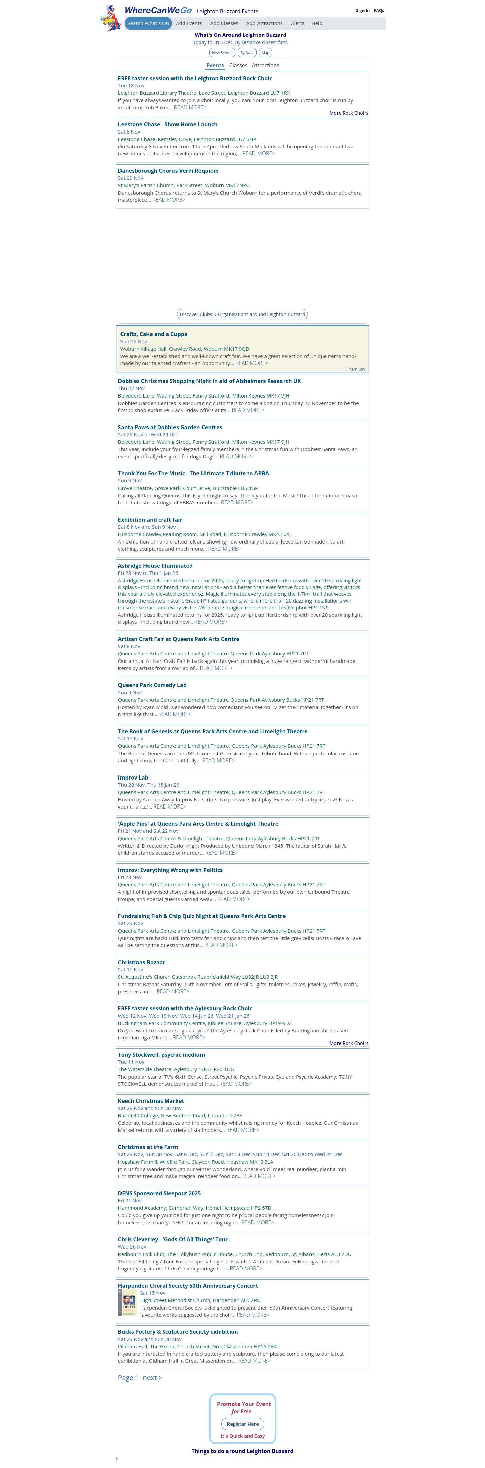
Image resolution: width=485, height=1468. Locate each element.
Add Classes (225, 23)
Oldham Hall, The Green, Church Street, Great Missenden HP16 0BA (197, 1346)
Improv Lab (133, 777)
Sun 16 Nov (133, 341)
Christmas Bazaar (141, 962)
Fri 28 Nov (130, 877)
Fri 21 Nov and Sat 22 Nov (148, 830)
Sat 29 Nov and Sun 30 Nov (150, 1108)
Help (317, 23)
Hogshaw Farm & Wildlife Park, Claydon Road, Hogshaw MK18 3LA (195, 1161)
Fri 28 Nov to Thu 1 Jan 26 (148, 572)
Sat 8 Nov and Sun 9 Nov (147, 526)
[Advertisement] (242, 257)
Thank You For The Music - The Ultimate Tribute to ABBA (193, 473)
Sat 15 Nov (130, 738)
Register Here (243, 1424)
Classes (238, 65)
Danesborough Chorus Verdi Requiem (168, 170)
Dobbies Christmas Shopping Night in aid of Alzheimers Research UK (209, 381)
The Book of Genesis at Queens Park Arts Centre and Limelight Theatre (213, 731)
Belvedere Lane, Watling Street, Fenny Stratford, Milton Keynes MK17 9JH (204, 395)
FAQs (379, 10)
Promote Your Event (244, 1407)
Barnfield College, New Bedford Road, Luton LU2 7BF (180, 1115)
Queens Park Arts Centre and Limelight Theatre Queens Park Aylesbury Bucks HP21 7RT (221, 699)
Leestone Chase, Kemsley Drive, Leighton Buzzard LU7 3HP (187, 139)
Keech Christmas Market (151, 1101)
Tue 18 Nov (131, 85)
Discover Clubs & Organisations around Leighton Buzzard (242, 314)
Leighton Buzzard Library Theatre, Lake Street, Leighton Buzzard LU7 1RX (204, 92)
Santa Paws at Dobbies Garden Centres (170, 427)
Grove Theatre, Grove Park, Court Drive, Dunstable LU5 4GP (188, 488)
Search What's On (148, 23)
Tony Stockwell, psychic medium (161, 1054)
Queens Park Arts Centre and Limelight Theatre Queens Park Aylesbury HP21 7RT (213, 653)
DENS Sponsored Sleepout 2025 (159, 1193)
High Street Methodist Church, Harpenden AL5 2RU (200, 1300)
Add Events (190, 23)
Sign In (363, 10)
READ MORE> (190, 107)
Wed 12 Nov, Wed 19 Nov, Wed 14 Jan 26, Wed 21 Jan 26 (184, 1015)
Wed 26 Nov (132, 1246)
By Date (247, 52)
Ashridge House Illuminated (155, 565)
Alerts (297, 23)
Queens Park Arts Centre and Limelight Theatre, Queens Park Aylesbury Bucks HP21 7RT (221, 745)
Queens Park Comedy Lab (152, 685)
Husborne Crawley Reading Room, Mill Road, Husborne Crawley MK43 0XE (205, 534)
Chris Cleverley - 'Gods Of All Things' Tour (173, 1239)
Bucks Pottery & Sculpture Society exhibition (178, 1331)
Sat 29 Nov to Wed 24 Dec (148, 434)
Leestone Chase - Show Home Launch (168, 124)
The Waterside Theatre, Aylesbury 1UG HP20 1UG (176, 1069)
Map (265, 52)
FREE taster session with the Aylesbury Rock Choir (185, 1008)
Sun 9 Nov (130, 480)
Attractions (265, 65)
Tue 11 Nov (131, 1061)
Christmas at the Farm (148, 1147)
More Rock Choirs (349, 113)
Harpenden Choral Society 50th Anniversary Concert (188, 1285)
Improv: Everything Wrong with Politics (170, 870)
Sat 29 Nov (130, 177)
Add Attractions (265, 23)
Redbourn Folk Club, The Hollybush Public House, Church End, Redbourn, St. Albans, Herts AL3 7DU (235, 1254)
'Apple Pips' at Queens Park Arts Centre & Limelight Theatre (198, 823)
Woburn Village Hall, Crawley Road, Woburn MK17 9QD (184, 348)
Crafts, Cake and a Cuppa (154, 334)
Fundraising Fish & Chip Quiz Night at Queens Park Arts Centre (202, 916)
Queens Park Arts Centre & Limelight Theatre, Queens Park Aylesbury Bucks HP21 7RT (219, 838)
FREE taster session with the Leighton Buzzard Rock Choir (195, 78)
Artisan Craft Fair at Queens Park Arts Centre (178, 639)
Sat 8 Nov (129, 131)
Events (215, 65)
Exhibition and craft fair (150, 519)
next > (152, 1377)
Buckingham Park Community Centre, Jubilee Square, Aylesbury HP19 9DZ (205, 1023)
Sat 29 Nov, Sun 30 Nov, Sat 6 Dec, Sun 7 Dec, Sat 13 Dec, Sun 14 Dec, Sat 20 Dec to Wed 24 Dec (230, 1154)
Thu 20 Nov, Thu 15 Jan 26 (148, 784)
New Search (222, 52)
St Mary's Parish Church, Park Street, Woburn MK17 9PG (184, 185)
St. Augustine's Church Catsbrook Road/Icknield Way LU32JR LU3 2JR (198, 976)
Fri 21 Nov (130, 1200)
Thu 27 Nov (131, 388)
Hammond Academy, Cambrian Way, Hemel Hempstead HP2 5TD (195, 1207)
